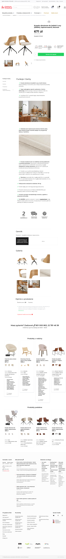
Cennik (4, 81)
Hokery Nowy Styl (31, 522)
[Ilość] (35, 54)
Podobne (5, 86)
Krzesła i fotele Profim (31, 526)
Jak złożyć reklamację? (7, 524)
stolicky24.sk (57, 521)
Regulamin (38, 1)
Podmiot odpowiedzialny (8, 90)
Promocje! (37, 13)
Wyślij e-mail (6, 470)
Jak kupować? (45, 1)
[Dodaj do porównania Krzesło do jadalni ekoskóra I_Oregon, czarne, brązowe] (54, 388)
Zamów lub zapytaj (51, 54)
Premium (46, 13)
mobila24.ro (56, 522)
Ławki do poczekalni (31, 518)
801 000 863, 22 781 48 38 (7, 1)
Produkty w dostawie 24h (23, 13)
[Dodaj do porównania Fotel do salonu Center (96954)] (7, 393)
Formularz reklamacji (7, 531)
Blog (57, 1)
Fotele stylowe (18, 531)
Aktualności (19, 459)
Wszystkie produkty (7, 13)
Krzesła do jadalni (31, 520)
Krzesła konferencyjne (32, 516)
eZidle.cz (56, 520)
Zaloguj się (5, 538)
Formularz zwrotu (6, 529)
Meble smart (54, 13)
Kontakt (61, 1)
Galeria (4, 84)
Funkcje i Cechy (6, 78)
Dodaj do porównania (39, 60)
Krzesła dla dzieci (19, 529)
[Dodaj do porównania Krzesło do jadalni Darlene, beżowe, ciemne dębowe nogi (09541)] (38, 399)
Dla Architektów (52, 1)
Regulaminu (21, 310)
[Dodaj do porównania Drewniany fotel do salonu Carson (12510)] (23, 389)
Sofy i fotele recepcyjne (32, 524)
